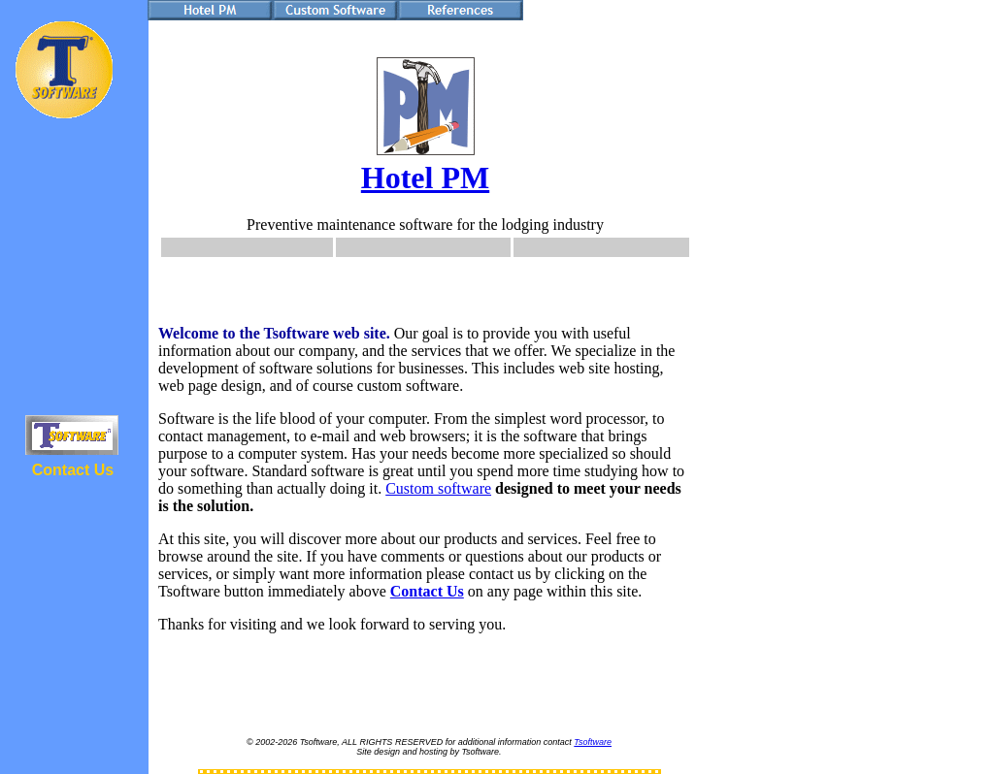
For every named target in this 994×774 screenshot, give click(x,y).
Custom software (438, 488)
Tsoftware (593, 742)
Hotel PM (425, 177)
